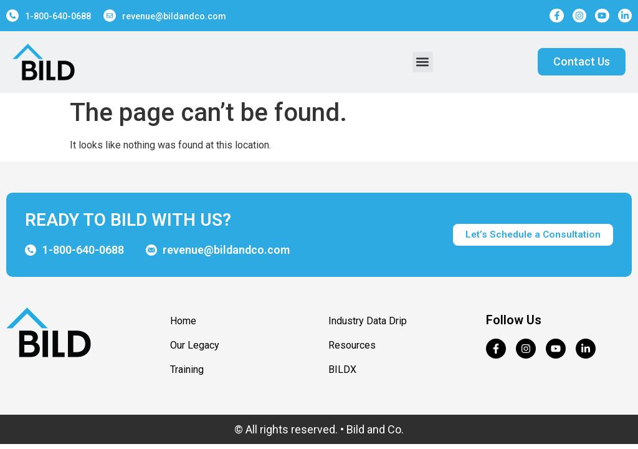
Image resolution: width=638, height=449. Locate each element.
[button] (422, 62)
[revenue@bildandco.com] (109, 15)
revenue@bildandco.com (174, 16)
